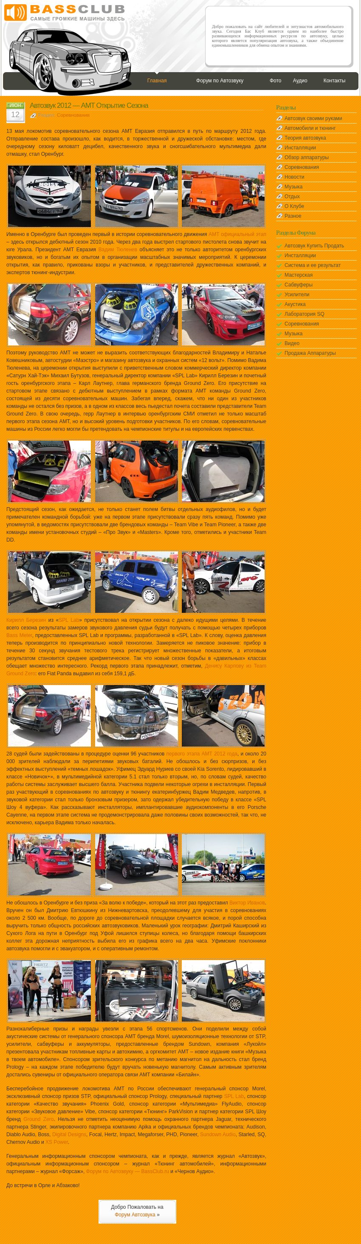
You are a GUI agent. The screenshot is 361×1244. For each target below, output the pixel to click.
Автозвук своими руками (313, 118)
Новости (294, 177)
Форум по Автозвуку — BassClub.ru (127, 1171)
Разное (293, 216)
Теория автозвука (305, 138)
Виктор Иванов (247, 903)
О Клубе (294, 206)
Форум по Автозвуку (219, 81)
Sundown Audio (218, 1134)
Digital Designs (69, 1134)
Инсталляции (300, 148)
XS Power (56, 1142)
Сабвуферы (299, 285)
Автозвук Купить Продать (314, 246)
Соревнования (73, 115)
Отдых (292, 196)
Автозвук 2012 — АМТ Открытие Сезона (89, 105)
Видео (292, 343)
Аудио (300, 81)
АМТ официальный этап (237, 234)
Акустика (295, 304)
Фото (276, 81)
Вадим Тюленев (118, 250)
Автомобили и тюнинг (310, 128)
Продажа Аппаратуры (310, 353)
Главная (157, 81)
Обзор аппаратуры (307, 157)
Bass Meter (19, 635)
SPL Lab (69, 620)
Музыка (293, 187)
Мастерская (299, 275)
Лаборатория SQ (304, 314)
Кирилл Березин (26, 620)
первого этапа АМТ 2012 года (201, 754)
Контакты (335, 81)
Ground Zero (38, 1119)
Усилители (297, 295)
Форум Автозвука (135, 1215)
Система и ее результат (313, 265)
